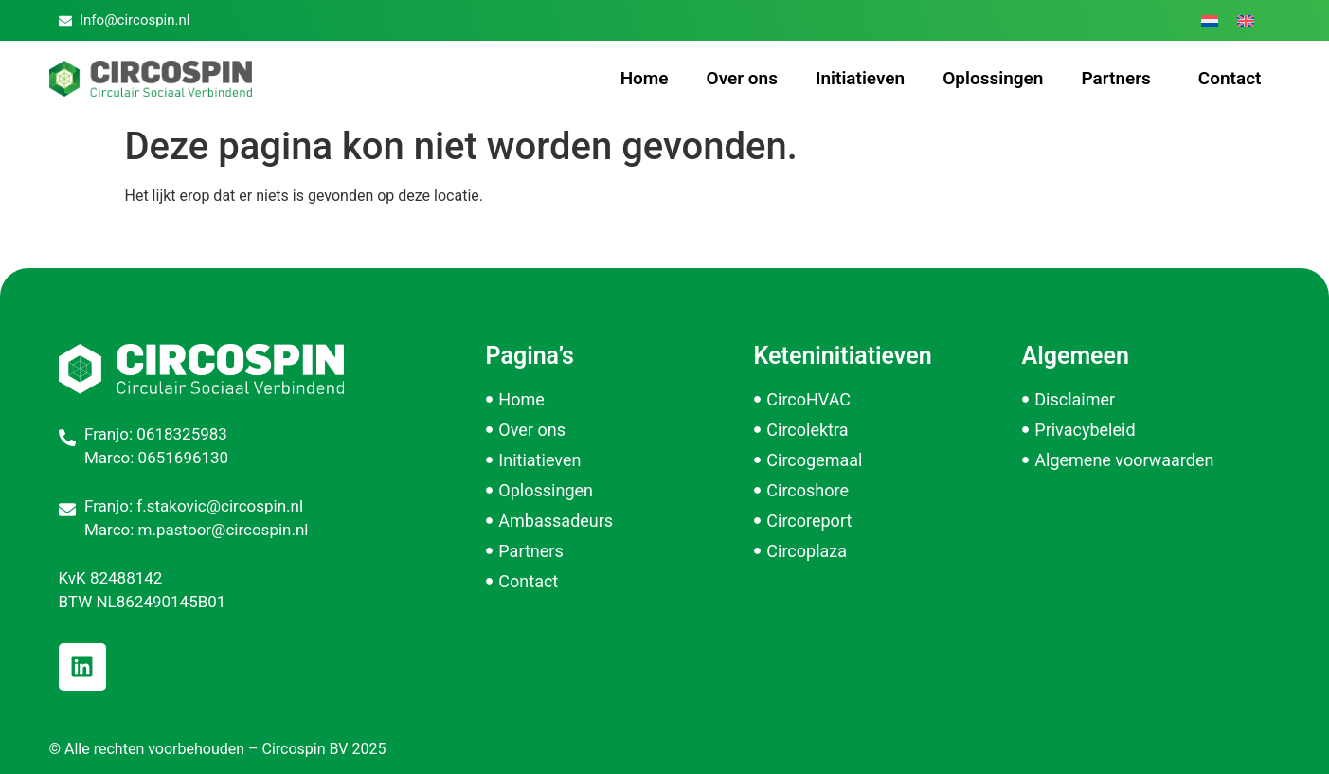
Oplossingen (993, 78)
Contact (1230, 78)
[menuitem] (1210, 20)
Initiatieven (860, 78)
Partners (1120, 78)
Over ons (742, 78)
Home (644, 78)
